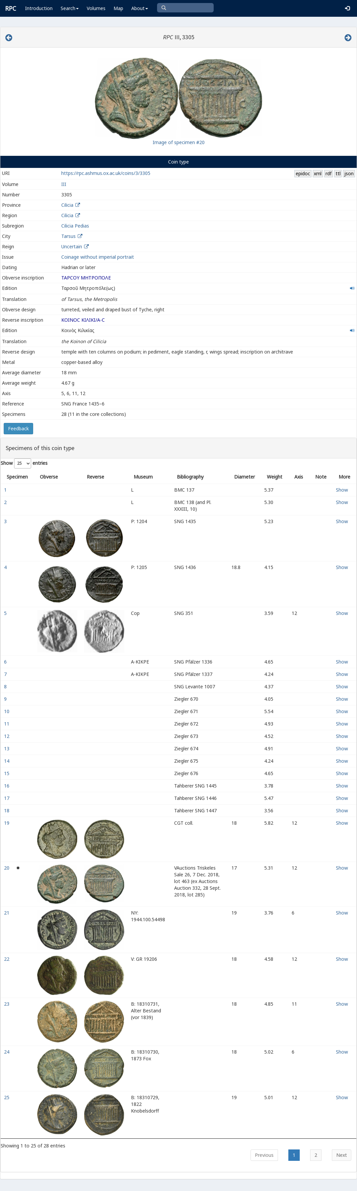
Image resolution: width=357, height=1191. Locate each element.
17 (7, 798)
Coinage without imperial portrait (97, 257)
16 (7, 785)
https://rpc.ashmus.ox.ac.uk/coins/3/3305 (105, 173)
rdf (329, 173)
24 (7, 1052)
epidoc (303, 173)
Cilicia (67, 205)
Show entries (24, 463)
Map (118, 8)
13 (7, 748)
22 (7, 959)
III (63, 184)
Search (70, 8)
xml (318, 173)
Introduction (39, 8)
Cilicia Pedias (75, 226)
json (349, 173)
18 (7, 810)
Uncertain (71, 246)
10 (7, 711)
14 (7, 761)
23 (7, 1004)
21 (7, 913)
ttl (338, 173)
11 (7, 723)
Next (341, 1155)
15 (7, 773)
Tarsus (68, 236)
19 (7, 823)
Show (342, 490)
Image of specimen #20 (179, 142)
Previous (264, 1155)
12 (7, 736)
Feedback (18, 428)
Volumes (96, 8)
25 (7, 1097)
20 (7, 868)
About (139, 8)
